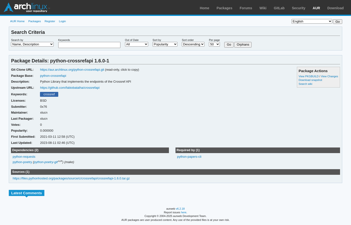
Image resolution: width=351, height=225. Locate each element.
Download (335, 8)
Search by (17, 40)
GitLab (279, 8)
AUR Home (17, 21)
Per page (214, 40)
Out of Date (132, 40)
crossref (49, 94)
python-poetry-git (46, 162)
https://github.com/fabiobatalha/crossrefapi (69, 87)
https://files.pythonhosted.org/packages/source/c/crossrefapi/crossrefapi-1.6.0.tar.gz (71, 178)
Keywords (64, 40)
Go (229, 44)
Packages (225, 8)
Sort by (157, 40)
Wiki (263, 8)
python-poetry (22, 162)
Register (50, 21)
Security (298, 8)
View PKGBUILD (309, 76)
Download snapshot (310, 79)
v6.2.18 (180, 208)
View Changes (329, 76)
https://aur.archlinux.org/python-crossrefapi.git (72, 69)
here (183, 212)
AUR (316, 8)
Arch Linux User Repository (27, 7)
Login (62, 21)
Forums (246, 8)
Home (204, 8)
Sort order (188, 40)
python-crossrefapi (53, 76)
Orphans (243, 44)
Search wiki (305, 83)
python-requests (24, 156)
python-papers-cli (189, 156)
